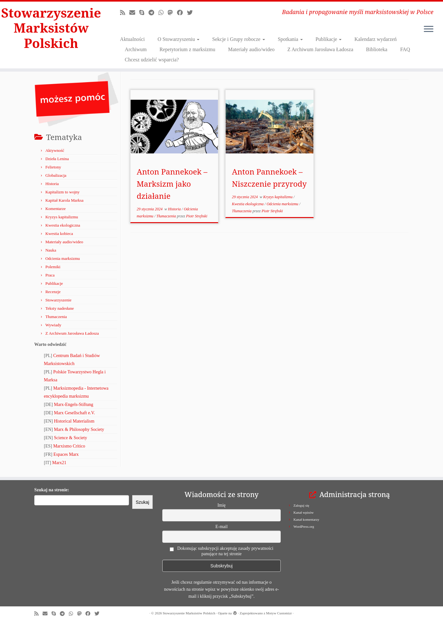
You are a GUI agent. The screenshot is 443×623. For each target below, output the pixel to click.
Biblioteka (377, 49)
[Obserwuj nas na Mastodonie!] (172, 13)
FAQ (405, 49)
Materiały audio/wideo (251, 49)
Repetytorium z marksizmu (187, 49)
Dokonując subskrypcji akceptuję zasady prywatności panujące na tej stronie (221, 551)
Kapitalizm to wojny (62, 192)
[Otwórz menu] (428, 29)
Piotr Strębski (196, 216)
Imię (221, 505)
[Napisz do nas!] (134, 13)
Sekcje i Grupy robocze (238, 39)
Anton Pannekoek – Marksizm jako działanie (172, 183)
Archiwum (136, 49)
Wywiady (53, 325)
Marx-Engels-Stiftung (73, 404)
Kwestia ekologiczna (62, 225)
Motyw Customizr (279, 613)
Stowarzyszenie (58, 300)
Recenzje (53, 291)
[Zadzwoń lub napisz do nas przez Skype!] (144, 13)
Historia (52, 183)
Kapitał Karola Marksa (64, 200)
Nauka (50, 250)
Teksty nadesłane (59, 308)
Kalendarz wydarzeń (375, 39)
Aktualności (132, 39)
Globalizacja (56, 175)
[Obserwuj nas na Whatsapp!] (163, 13)
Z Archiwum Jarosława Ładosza (320, 49)
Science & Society (70, 437)
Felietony (53, 167)
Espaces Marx (66, 454)
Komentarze (55, 208)
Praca (50, 275)
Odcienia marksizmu (62, 258)
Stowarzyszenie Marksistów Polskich (51, 28)
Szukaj (142, 502)
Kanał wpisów (304, 512)
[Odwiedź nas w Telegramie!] (153, 13)
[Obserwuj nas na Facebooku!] (182, 13)
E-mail (221, 526)
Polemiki (52, 266)
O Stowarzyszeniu (178, 39)
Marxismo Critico (69, 446)
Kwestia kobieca (59, 233)
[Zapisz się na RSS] (124, 13)
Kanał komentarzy (306, 519)
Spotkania (290, 39)
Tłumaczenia (56, 316)
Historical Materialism (74, 421)
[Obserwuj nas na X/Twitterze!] (192, 13)
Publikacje (329, 39)
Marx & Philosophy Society (79, 429)
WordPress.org (304, 526)
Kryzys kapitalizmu (61, 216)
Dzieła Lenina (57, 158)
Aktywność (54, 150)
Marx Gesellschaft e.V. (74, 412)
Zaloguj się (301, 505)
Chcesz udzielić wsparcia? (152, 59)
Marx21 (59, 462)
